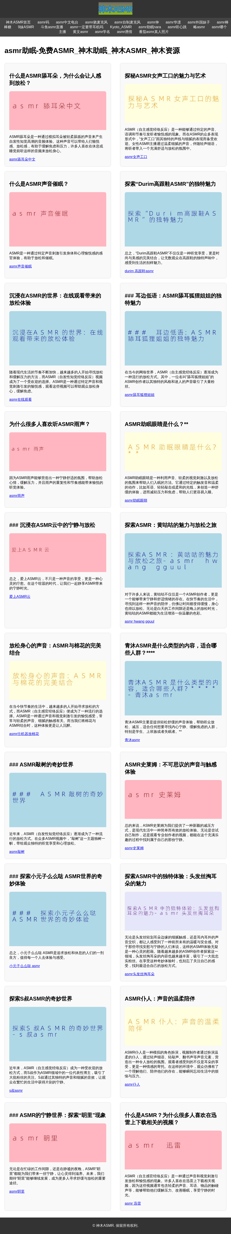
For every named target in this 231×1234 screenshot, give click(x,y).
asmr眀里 (17, 1191)
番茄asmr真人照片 (154, 32)
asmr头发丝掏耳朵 (140, 974)
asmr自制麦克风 (127, 22)
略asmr (199, 27)
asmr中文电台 (67, 22)
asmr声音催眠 (20, 266)
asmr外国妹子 (199, 22)
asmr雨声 (17, 496)
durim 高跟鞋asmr (139, 271)
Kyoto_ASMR (121, 27)
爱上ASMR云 (19, 596)
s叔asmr (16, 1090)
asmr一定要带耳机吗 (86, 27)
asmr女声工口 (136, 157)
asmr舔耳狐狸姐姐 (140, 395)
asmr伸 (153, 22)
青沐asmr (132, 740)
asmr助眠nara (150, 27)
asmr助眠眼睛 (136, 500)
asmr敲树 (17, 852)
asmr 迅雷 (133, 1203)
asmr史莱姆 (134, 848)
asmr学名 (102, 32)
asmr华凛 (173, 22)
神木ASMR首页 (18, 22)
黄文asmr (80, 32)
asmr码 (43, 22)
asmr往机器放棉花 (24, 734)
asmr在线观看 (20, 399)
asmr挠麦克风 (96, 22)
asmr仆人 (132, 1084)
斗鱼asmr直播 (52, 27)
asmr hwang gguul (139, 621)
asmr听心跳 (177, 27)
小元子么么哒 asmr (24, 966)
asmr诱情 (124, 32)
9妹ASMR (26, 27)
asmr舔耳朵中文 (22, 159)
